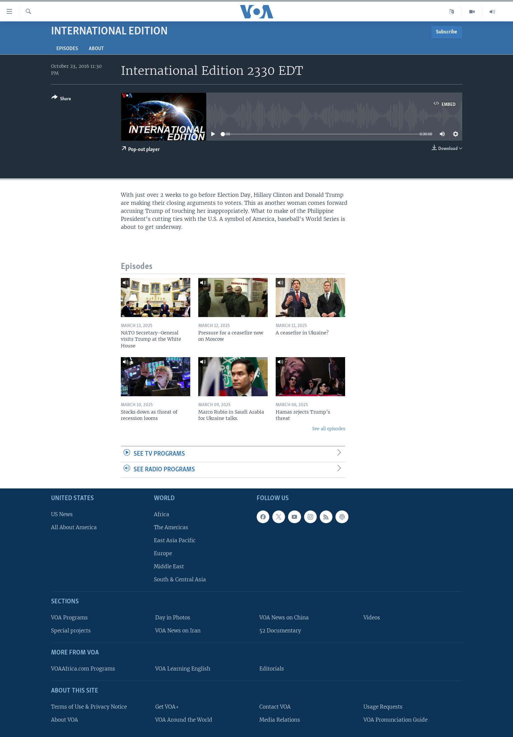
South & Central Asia (180, 579)
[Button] (61, 99)
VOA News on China (284, 617)
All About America (74, 527)
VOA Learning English (182, 669)
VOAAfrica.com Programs (83, 669)
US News (62, 514)
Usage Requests (383, 707)
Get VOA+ (167, 707)
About (96, 48)
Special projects (71, 630)
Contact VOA (275, 707)
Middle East (169, 566)
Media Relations (279, 720)
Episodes (67, 48)
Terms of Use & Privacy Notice (89, 707)
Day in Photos (172, 617)
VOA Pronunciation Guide (395, 720)
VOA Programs (69, 617)
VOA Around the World (183, 720)
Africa (161, 514)
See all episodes (328, 429)
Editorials (271, 669)
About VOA (64, 720)
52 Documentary (280, 630)
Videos (371, 617)
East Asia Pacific (175, 540)
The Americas (171, 527)
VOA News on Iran (178, 630)
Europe (163, 553)
